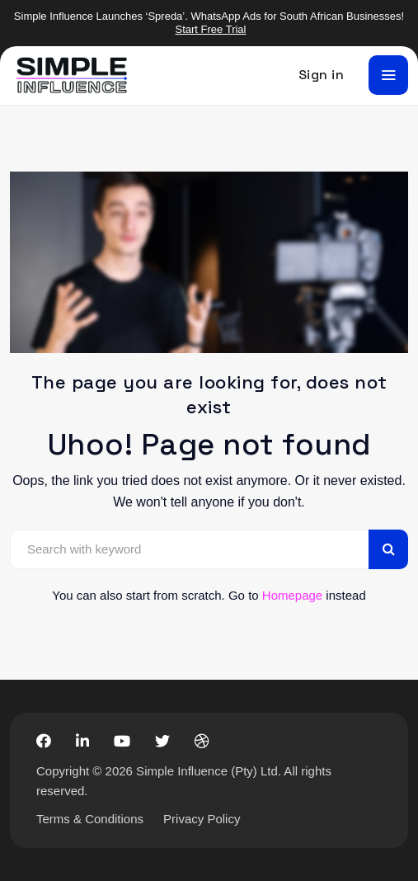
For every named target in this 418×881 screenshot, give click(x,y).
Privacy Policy (201, 819)
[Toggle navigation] (388, 75)
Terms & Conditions (89, 819)
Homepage (292, 595)
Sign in (321, 74)
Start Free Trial (211, 29)
